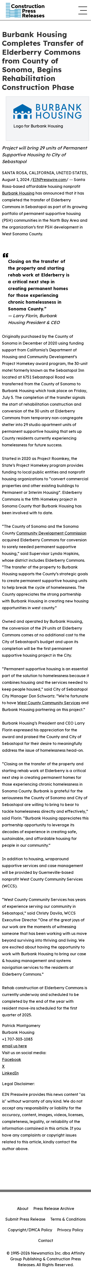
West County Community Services (48, 702)
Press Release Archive (53, 1208)
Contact (45, 1240)
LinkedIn (10, 1073)
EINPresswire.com (49, 179)
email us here (14, 1045)
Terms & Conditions (68, 1219)
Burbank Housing (18, 193)
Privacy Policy (70, 1229)
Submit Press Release (25, 1219)
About (22, 1208)
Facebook (11, 1059)
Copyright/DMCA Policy (30, 1229)
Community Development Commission (51, 533)
